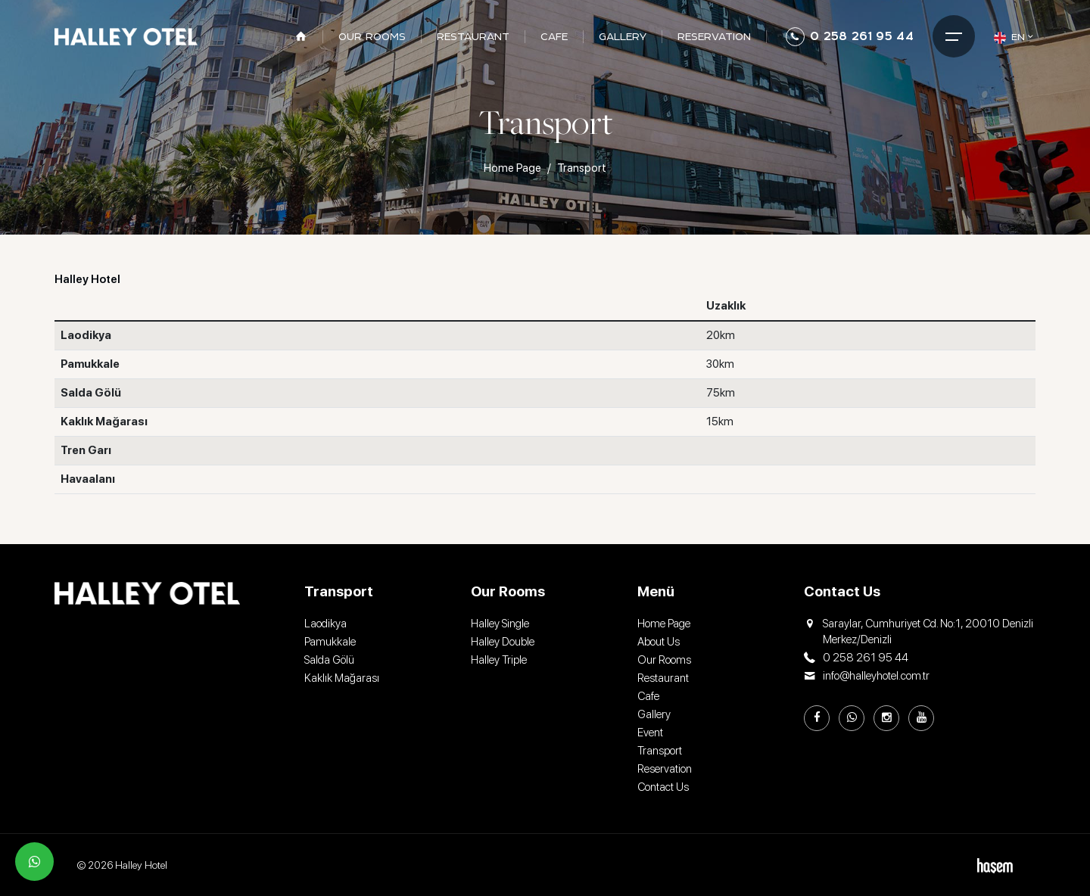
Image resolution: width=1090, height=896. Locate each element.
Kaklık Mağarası (341, 678)
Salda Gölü (329, 660)
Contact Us (663, 787)
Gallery (654, 714)
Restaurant (663, 678)
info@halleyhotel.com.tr (867, 676)
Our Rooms (664, 660)
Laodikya (325, 623)
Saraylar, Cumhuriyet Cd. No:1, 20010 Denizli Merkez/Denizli (918, 632)
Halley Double (502, 642)
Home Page (512, 168)
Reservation (664, 769)
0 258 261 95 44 (850, 36)
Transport (659, 751)
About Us (658, 642)
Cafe (648, 696)
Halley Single (500, 623)
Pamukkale (330, 642)
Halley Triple (499, 660)
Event (650, 732)
